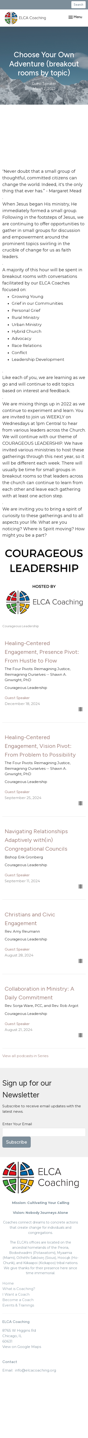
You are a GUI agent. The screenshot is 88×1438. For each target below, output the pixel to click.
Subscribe (16, 1142)
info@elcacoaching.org (35, 1370)
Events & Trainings (18, 1305)
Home (8, 1283)
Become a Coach (18, 1300)
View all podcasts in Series (25, 1056)
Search (78, 4)
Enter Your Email (17, 1124)
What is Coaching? (18, 1288)
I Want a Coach (16, 1294)
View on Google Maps (21, 1346)
